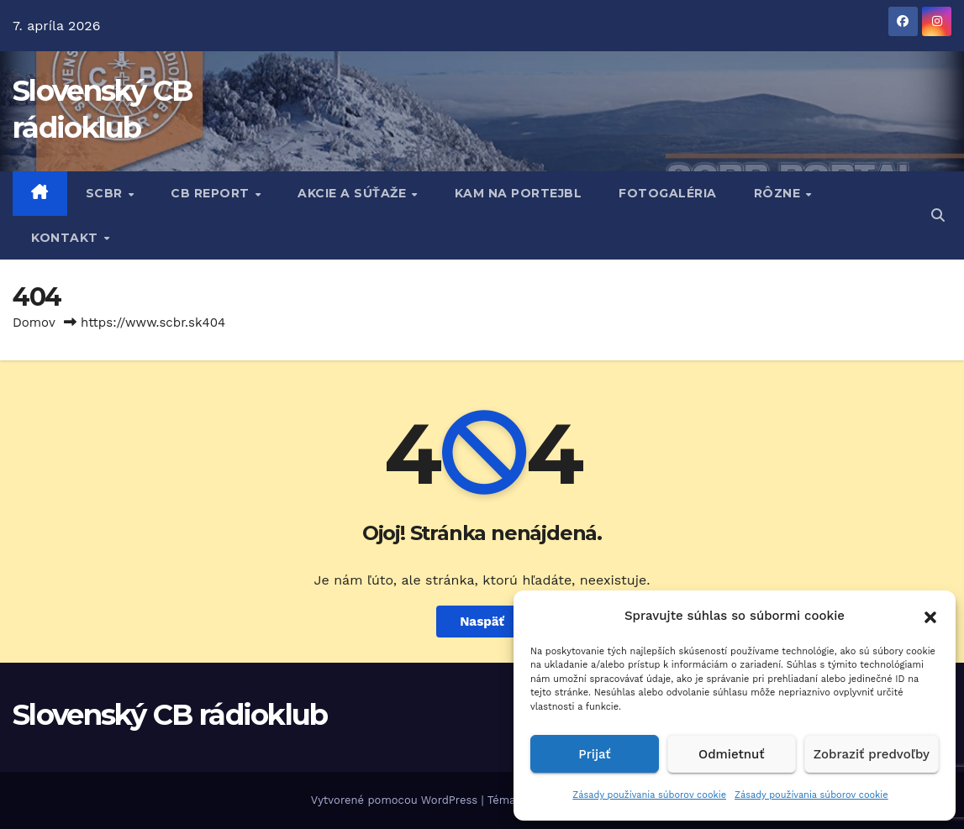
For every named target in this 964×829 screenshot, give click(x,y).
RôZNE (779, 193)
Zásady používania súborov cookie (649, 795)
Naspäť (482, 621)
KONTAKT (66, 237)
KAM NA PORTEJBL (518, 193)
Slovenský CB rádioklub (170, 714)
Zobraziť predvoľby (872, 754)
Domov (34, 322)
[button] (930, 615)
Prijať (594, 754)
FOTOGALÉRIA (668, 193)
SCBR (106, 193)
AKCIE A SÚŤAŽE (354, 193)
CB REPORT (212, 193)
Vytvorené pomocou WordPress (396, 800)
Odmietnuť (731, 754)
